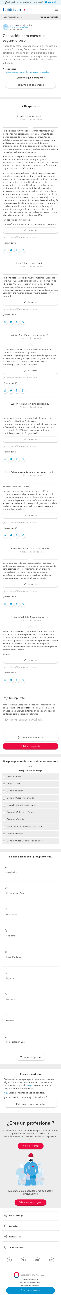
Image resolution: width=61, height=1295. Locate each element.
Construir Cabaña (15, 819)
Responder (30, 230)
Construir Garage (15, 834)
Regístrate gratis (30, 1146)
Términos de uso (30, 1280)
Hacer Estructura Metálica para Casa (24, 827)
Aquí (6, 1093)
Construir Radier (15, 791)
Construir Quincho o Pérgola (20, 812)
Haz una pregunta (49, 17)
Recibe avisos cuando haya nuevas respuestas (27, 72)
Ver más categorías (30, 1057)
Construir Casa (14, 777)
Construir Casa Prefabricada (20, 798)
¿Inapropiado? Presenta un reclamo (20, 237)
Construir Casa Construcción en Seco (25, 841)
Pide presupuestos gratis (30, 1202)
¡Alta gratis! (50, 2)
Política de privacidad (30, 1283)
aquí (30, 1085)
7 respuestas (9, 69)
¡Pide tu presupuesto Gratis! (30, 1104)
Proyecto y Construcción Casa (21, 805)
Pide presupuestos (30, 1290)
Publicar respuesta (30, 746)
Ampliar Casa (13, 784)
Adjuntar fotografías (30, 738)
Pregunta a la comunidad (30, 85)
